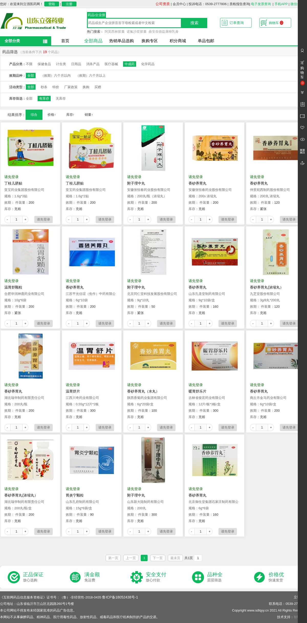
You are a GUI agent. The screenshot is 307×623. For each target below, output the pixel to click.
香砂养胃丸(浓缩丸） (266, 287)
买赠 (97, 87)
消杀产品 (93, 64)
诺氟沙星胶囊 (137, 31)
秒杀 (44, 87)
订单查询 (236, 23)
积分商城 (178, 41)
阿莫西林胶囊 (115, 31)
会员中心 (179, 4)
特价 (55, 87)
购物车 (276, 23)
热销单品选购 (121, 41)
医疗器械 (111, 64)
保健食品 (44, 64)
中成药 (130, 64)
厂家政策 (71, 87)
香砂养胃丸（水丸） (143, 391)
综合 (34, 115)
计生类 (61, 64)
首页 (65, 41)
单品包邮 (206, 41)
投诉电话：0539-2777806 (208, 4)
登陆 (51, 4)
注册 (69, 4)
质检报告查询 (239, 4)
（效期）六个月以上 (91, 75)
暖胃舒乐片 (197, 391)
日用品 (76, 64)
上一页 (131, 558)
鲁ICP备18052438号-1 (120, 597)
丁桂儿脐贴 (13, 183)
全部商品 (93, 40)
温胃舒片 (73, 391)
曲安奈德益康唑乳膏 (164, 31)
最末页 (175, 558)
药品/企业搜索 (96, 15)
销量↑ (89, 115)
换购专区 (149, 41)
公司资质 (163, 4)
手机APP (281, 4)
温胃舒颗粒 (13, 287)
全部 (30, 75)
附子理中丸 (136, 183)
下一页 (158, 558)
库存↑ (70, 115)
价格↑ (52, 115)
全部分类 (12, 41)
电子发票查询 (261, 4)
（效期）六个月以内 (56, 75)
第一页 (113, 558)
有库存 (44, 98)
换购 (86, 87)
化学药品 (148, 64)
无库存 (61, 98)
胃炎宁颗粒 (75, 495)
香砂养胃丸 (197, 183)
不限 (29, 64)
